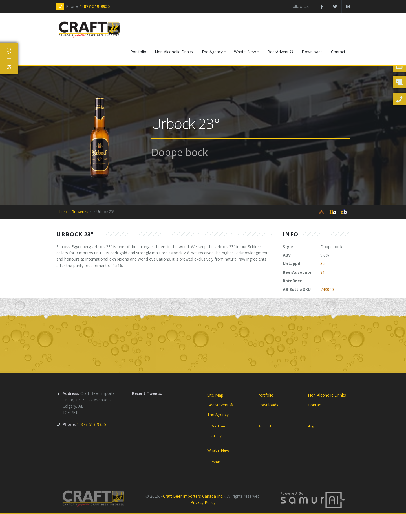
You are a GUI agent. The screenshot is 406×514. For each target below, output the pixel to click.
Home (63, 211)
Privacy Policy (203, 502)
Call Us (9, 58)
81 (322, 272)
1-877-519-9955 (95, 6)
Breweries (80, 211)
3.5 (323, 263)
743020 (327, 289)
